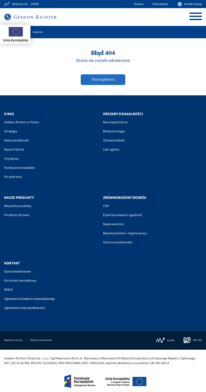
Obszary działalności (123, 114)
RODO (8, 289)
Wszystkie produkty (17, 206)
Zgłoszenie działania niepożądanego (29, 298)
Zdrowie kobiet (114, 140)
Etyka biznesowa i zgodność (122, 215)
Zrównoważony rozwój (124, 198)
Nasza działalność (16, 140)
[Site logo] (30, 16)
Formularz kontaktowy (20, 280)
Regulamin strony (13, 340)
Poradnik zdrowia (16, 215)
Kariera (138, 4)
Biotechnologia (114, 131)
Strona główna (103, 79)
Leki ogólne (111, 149)
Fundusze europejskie (19, 167)
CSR (106, 206)
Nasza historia (14, 149)
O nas (9, 114)
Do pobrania (13, 176)
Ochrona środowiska (117, 242)
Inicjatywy (11, 158)
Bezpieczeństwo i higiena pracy (125, 233)
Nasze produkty (19, 198)
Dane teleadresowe (17, 271)
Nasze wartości (113, 224)
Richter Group (190, 4)
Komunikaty (160, 4)
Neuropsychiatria (115, 122)
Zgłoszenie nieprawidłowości (24, 307)
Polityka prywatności (41, 340)
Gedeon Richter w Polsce (21, 122)
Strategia (10, 131)
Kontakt (12, 263)
